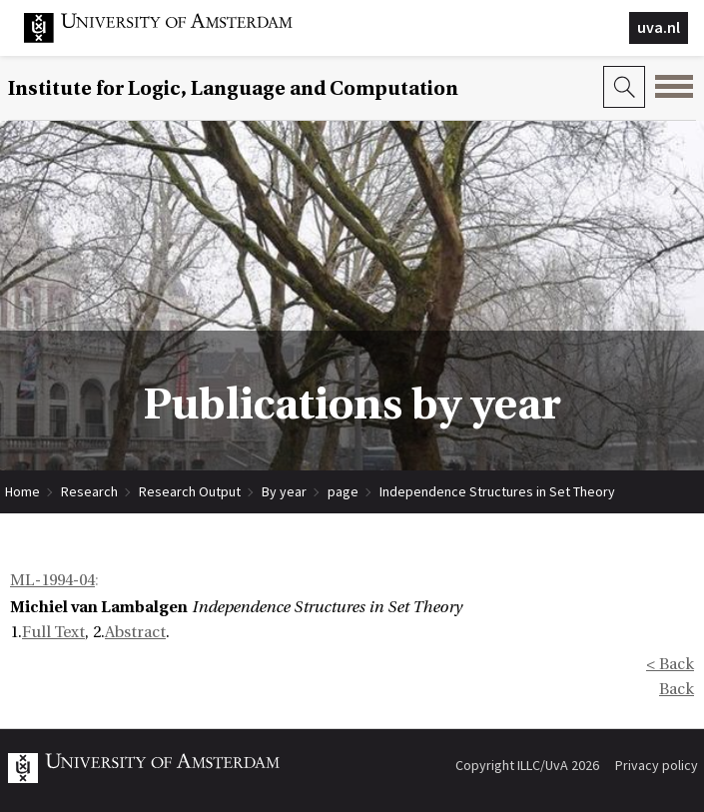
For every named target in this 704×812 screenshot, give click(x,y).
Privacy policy (656, 765)
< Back (670, 664)
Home (22, 491)
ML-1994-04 (52, 580)
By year (284, 491)
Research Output (190, 491)
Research (89, 491)
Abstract (135, 632)
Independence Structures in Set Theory (497, 491)
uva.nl (658, 27)
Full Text (53, 632)
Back (676, 689)
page (343, 491)
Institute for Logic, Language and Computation (233, 88)
